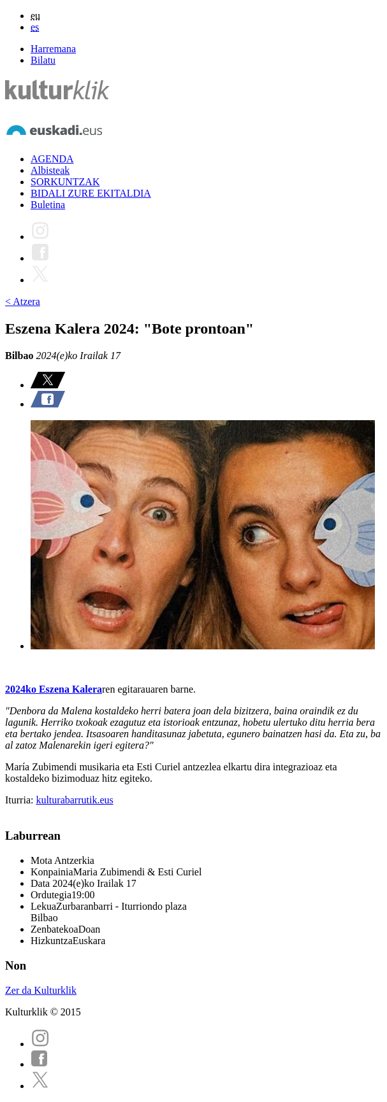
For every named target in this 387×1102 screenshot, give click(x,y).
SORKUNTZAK (65, 181)
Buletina (48, 204)
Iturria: (20, 800)
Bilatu (43, 60)
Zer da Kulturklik (41, 990)
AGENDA (52, 158)
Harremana (53, 48)
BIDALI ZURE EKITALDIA (91, 193)
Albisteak (50, 170)
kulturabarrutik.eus (74, 800)
